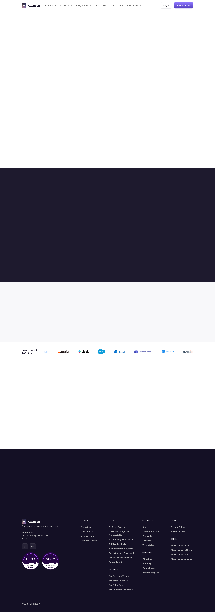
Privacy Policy (178, 527)
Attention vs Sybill (180, 554)
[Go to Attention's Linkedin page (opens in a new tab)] (25, 546)
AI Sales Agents (117, 527)
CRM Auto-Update (118, 544)
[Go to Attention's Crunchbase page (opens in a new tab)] (33, 546)
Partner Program (151, 572)
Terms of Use (178, 531)
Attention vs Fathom (181, 550)
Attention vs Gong (180, 545)
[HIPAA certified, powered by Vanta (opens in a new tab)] (30, 561)
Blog (144, 527)
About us (147, 559)
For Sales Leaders (118, 580)
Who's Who (148, 545)
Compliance (148, 568)
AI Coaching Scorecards (121, 539)
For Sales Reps (116, 585)
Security (146, 563)
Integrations (87, 536)
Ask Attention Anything (121, 548)
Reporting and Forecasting (122, 553)
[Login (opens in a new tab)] (166, 5)
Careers (146, 540)
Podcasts (147, 536)
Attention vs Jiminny (181, 559)
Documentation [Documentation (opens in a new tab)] (89, 540)
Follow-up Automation (120, 557)
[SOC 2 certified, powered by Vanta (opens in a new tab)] (50, 561)
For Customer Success (121, 589)
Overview (86, 527)
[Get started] (183, 5)
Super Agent (115, 562)
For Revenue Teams (119, 576)
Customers (101, 5)
